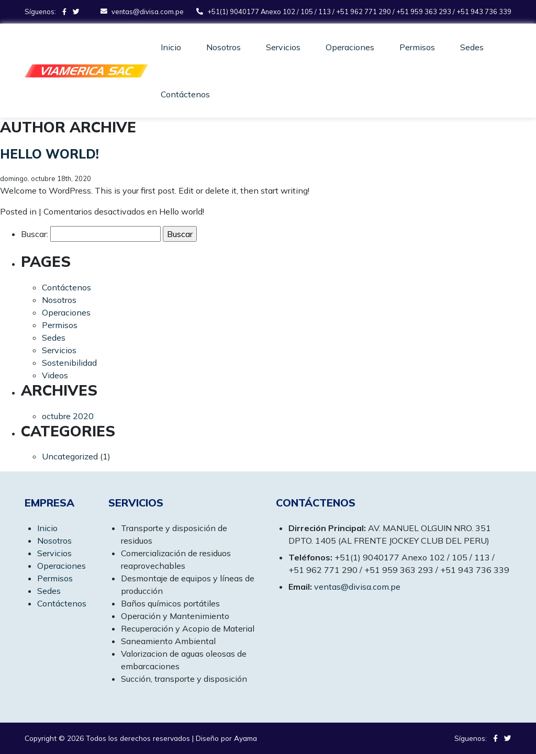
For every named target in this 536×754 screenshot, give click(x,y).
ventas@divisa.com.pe (357, 586)
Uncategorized (70, 456)
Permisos (417, 47)
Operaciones (350, 47)
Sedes (472, 47)
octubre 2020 (68, 416)
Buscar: (34, 234)
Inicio (171, 47)
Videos (55, 375)
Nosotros (223, 47)
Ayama (245, 738)
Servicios (283, 47)
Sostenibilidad (69, 362)
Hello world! (49, 154)
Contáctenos (185, 94)
